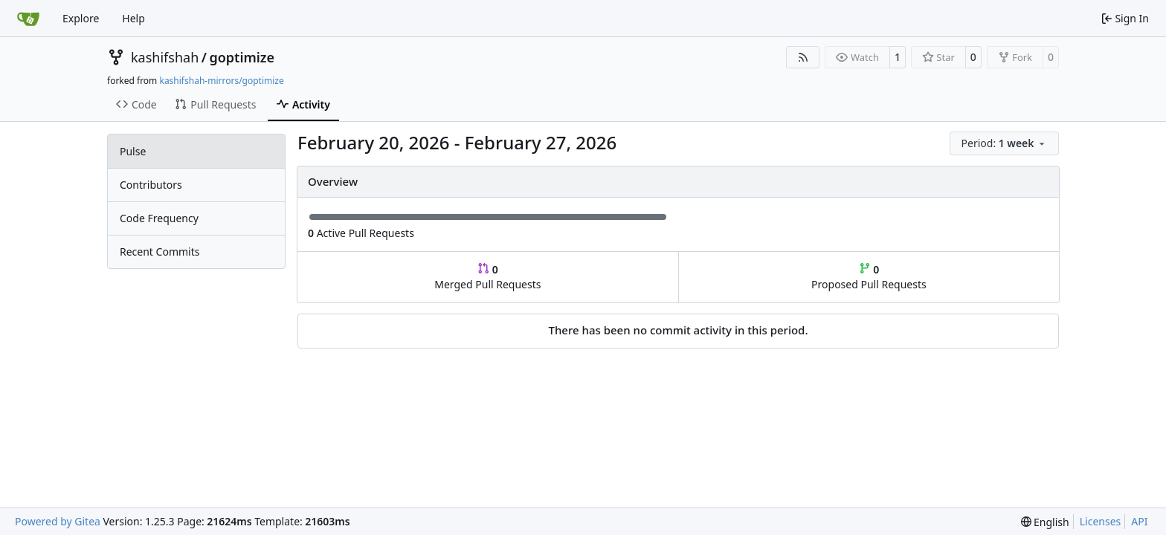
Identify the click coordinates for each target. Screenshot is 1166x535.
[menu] (1004, 143)
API (1139, 521)
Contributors (151, 185)
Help (133, 18)
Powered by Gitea (57, 521)
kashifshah (165, 57)
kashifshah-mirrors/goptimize (221, 80)
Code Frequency (159, 218)
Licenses (1100, 521)
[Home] (28, 18)
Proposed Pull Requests (869, 276)
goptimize (241, 57)
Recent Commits (159, 251)
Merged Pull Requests (487, 276)
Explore (80, 18)
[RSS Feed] (803, 57)
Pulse (133, 151)
